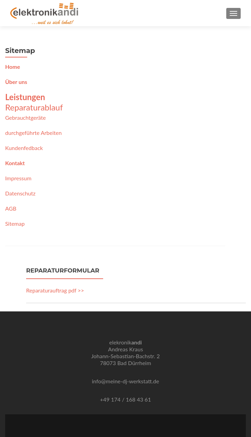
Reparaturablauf (34, 107)
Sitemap (15, 223)
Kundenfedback (24, 148)
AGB (11, 208)
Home (12, 66)
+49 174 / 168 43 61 (125, 399)
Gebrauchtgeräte (25, 117)
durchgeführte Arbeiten (33, 132)
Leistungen (25, 97)
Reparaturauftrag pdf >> (55, 290)
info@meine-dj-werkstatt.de (125, 381)
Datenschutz (20, 193)
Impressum (18, 178)
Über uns (16, 81)
